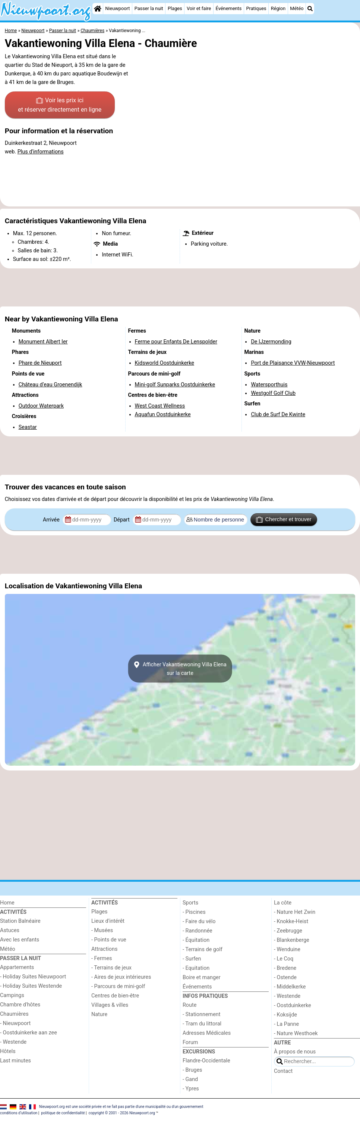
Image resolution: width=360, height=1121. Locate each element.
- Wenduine (287, 949)
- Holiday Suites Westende (31, 986)
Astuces (9, 930)
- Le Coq (283, 959)
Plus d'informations (41, 152)
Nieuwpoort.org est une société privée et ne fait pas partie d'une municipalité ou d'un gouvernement (121, 1106)
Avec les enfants (19, 940)
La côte (282, 903)
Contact (283, 1071)
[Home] (97, 8)
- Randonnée (197, 931)
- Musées (102, 930)
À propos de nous (295, 1052)
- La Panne (286, 1024)
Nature (99, 1014)
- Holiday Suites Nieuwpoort (33, 977)
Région (278, 8)
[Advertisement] (180, 287)
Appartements (17, 967)
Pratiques (256, 8)
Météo (296, 8)
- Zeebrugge (288, 931)
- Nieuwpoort (15, 1023)
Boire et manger (202, 977)
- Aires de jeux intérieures (121, 977)
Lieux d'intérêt (107, 921)
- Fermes (101, 958)
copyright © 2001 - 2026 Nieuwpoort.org (121, 1113)
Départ (122, 520)
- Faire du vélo (199, 921)
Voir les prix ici (59, 106)
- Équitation (196, 940)
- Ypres (191, 1089)
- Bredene (285, 968)
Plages (175, 8)
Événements (229, 8)
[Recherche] (310, 8)
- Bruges (192, 1070)
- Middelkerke (290, 987)
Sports (190, 903)
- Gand (190, 1079)
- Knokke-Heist (291, 921)
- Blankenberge (291, 940)
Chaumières (14, 1014)
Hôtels (8, 1051)
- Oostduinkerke (292, 1005)
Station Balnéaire (20, 921)
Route (189, 1005)
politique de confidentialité (63, 1113)
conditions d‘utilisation (18, 1113)
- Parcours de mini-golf (118, 986)
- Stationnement (201, 1014)
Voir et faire (199, 8)
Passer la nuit (149, 8)
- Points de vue (108, 940)
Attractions (104, 949)
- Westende (13, 1042)
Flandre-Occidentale (206, 1061)
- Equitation (196, 968)
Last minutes (15, 1061)
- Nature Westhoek (296, 1033)
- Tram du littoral (202, 1024)
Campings (12, 995)
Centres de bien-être (115, 996)
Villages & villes (109, 1005)
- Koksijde (285, 1015)
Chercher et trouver (283, 519)
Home (7, 903)
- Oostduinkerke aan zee (28, 1033)
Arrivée (52, 520)
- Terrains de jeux (111, 968)
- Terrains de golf (202, 949)
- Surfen (192, 959)
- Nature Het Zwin (294, 912)
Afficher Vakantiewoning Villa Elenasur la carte (180, 668)
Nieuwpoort (117, 8)
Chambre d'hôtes (20, 1005)
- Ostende (285, 977)
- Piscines (194, 912)
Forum (190, 1042)
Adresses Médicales (207, 1033)
